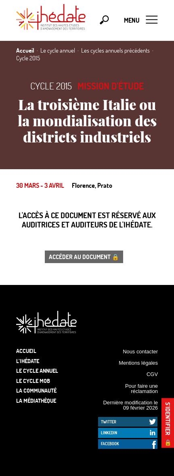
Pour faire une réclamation (141, 388)
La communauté (36, 390)
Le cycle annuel (37, 370)
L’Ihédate (27, 361)
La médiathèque (36, 400)
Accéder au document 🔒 (84, 257)
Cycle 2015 (51, 86)
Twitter (108, 422)
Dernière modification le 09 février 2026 (130, 405)
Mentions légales (138, 363)
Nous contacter (140, 351)
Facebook (110, 443)
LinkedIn (109, 433)
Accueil (26, 351)
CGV (152, 374)
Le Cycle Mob (33, 381)
